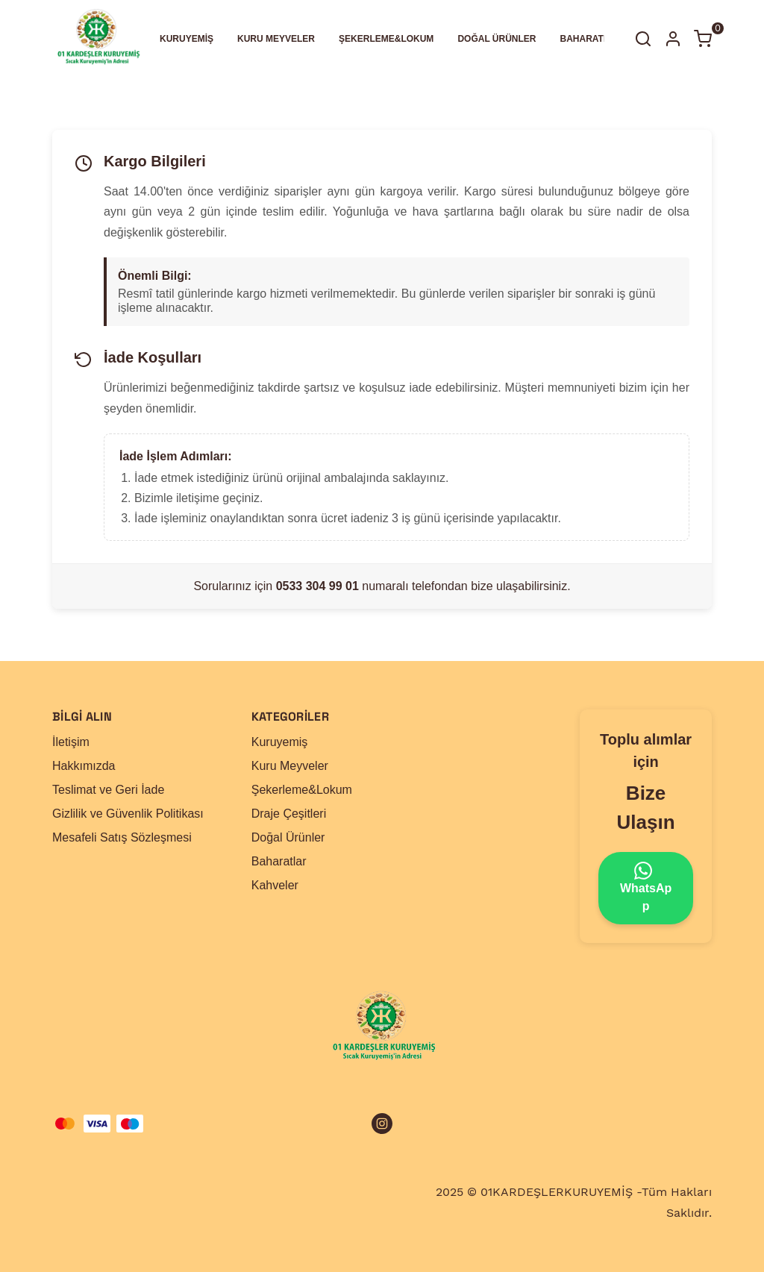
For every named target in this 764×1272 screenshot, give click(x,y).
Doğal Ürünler (288, 837)
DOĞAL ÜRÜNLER (496, 39)
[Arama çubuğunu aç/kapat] (643, 39)
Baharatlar (279, 861)
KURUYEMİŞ (186, 39)
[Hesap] (673, 39)
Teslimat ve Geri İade (108, 789)
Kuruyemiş (279, 742)
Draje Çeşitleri (288, 813)
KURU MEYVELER (276, 39)
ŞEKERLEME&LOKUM (386, 39)
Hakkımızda (83, 765)
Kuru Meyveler (289, 765)
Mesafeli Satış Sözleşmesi (122, 837)
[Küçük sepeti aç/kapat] (703, 39)
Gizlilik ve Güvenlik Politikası (128, 813)
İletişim (71, 742)
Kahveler (274, 885)
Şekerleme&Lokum (301, 789)
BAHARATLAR (591, 39)
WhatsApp (645, 887)
